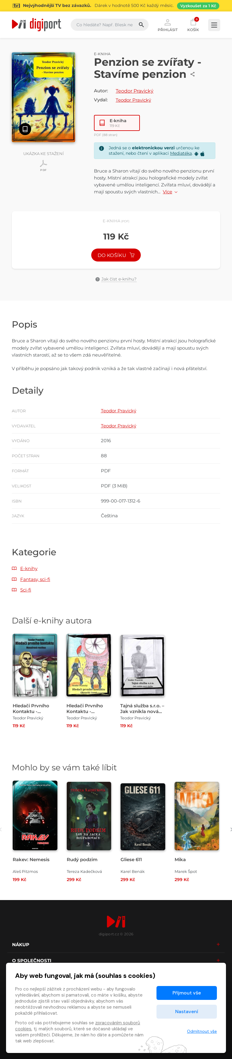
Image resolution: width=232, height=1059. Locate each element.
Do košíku (116, 255)
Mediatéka (181, 153)
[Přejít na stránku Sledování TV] (116, 5)
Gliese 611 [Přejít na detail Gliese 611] (131, 859)
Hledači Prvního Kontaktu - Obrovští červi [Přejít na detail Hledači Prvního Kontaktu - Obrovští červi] (84, 711)
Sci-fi (25, 590)
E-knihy (28, 568)
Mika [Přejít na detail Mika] (180, 859)
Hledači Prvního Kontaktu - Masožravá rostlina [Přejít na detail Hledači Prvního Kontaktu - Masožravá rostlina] (34, 711)
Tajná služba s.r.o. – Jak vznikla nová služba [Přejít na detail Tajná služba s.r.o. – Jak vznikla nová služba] (142, 711)
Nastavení (186, 1011)
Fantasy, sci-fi (35, 579)
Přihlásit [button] (168, 25)
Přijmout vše (186, 993)
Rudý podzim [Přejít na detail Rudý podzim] (82, 859)
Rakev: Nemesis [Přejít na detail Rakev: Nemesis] (31, 859)
